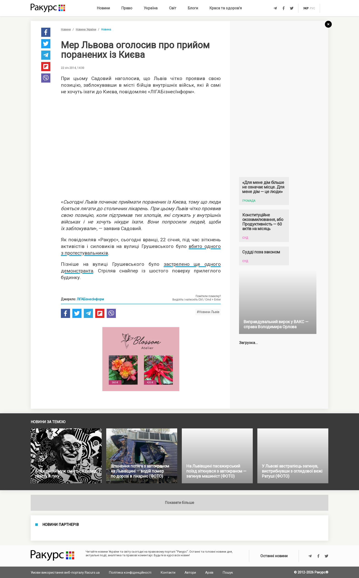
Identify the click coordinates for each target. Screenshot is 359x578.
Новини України (86, 29)
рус (312, 8)
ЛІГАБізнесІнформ (90, 299)
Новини (103, 8)
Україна (151, 8)
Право (126, 8)
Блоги (193, 8)
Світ (172, 8)
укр (305, 8)
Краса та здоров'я (225, 8)
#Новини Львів (208, 312)
